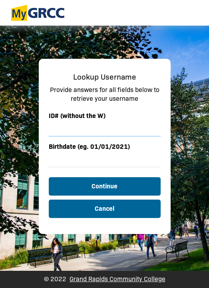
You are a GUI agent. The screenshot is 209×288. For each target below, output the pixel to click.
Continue (104, 186)
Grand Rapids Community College (117, 279)
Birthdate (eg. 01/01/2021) (89, 146)
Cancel (104, 208)
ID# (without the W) (77, 116)
